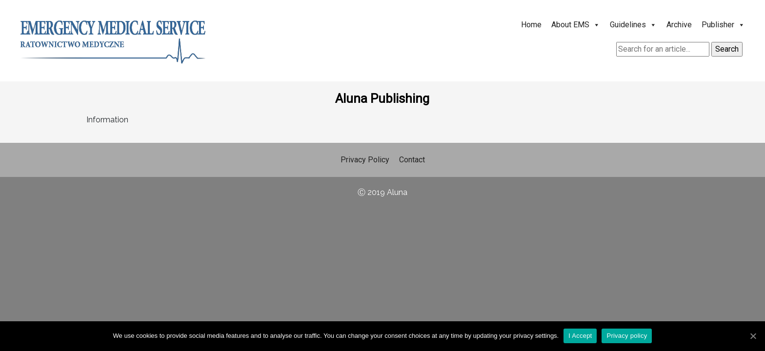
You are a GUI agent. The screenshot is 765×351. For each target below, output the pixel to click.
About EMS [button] (575, 24)
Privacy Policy (365, 159)
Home (531, 24)
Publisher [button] (723, 24)
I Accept (580, 335)
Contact (412, 159)
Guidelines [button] (633, 24)
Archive (679, 24)
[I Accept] (753, 336)
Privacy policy (626, 335)
